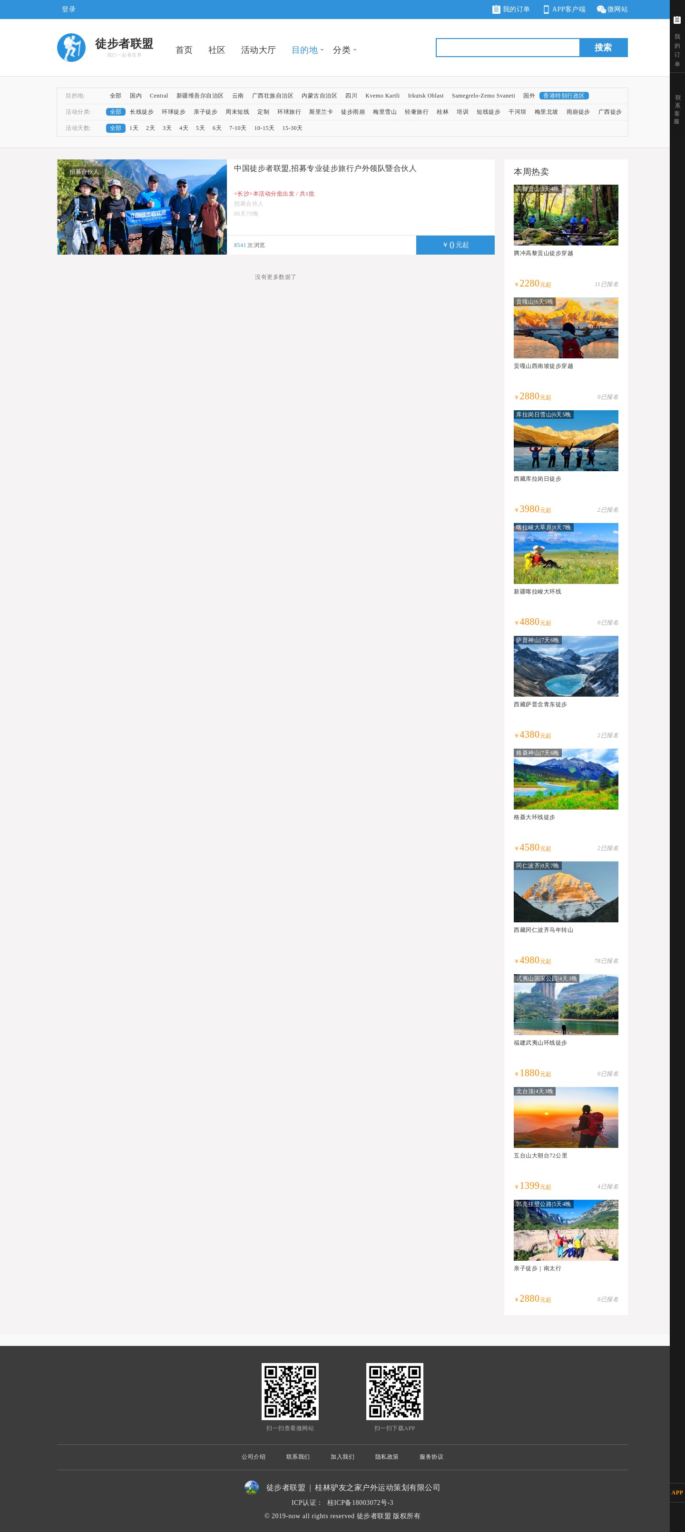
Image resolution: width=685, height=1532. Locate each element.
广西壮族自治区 (273, 95)
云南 (238, 95)
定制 (263, 112)
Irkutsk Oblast (426, 95)
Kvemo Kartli (382, 95)
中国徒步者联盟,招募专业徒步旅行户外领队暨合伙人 (325, 168)
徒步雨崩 (353, 112)
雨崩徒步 (578, 112)
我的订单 (511, 9)
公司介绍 (253, 1456)
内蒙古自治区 (319, 95)
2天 (150, 128)
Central (159, 95)
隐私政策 (387, 1456)
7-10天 (238, 128)
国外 (529, 95)
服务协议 (431, 1456)
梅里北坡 (546, 112)
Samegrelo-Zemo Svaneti (483, 95)
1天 (133, 128)
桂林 (443, 112)
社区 (217, 50)
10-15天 (264, 128)
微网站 (612, 10)
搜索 (603, 47)
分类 (342, 50)
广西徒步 (610, 112)
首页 (184, 50)
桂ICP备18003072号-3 (360, 1502)
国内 (136, 95)
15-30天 (293, 128)
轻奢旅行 (417, 112)
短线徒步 (488, 112)
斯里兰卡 (321, 112)
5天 (200, 128)
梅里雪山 (385, 112)
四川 (351, 95)
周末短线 (237, 112)
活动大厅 (258, 50)
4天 (183, 128)
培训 (463, 112)
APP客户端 (563, 10)
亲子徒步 (205, 112)
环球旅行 (289, 112)
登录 (69, 9)
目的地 (305, 50)
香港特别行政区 (564, 95)
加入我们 (342, 1456)
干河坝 (518, 112)
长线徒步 (142, 112)
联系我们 (298, 1456)
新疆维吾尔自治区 (200, 95)
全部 (116, 95)
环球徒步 (174, 112)
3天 (167, 128)
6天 (217, 128)
